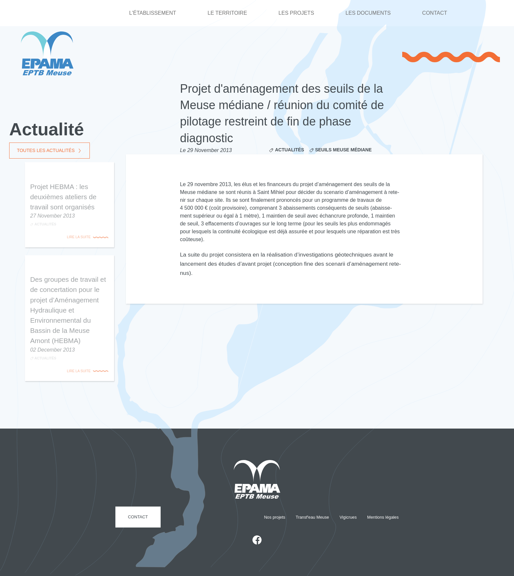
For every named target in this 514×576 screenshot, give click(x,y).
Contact (434, 13)
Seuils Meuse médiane (343, 149)
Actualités (289, 149)
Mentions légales (383, 517)
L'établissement (152, 13)
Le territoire (227, 13)
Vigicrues (348, 517)
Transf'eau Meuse (312, 517)
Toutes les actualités (45, 150)
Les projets (296, 13)
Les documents (368, 13)
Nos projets (274, 517)
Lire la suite (78, 237)
